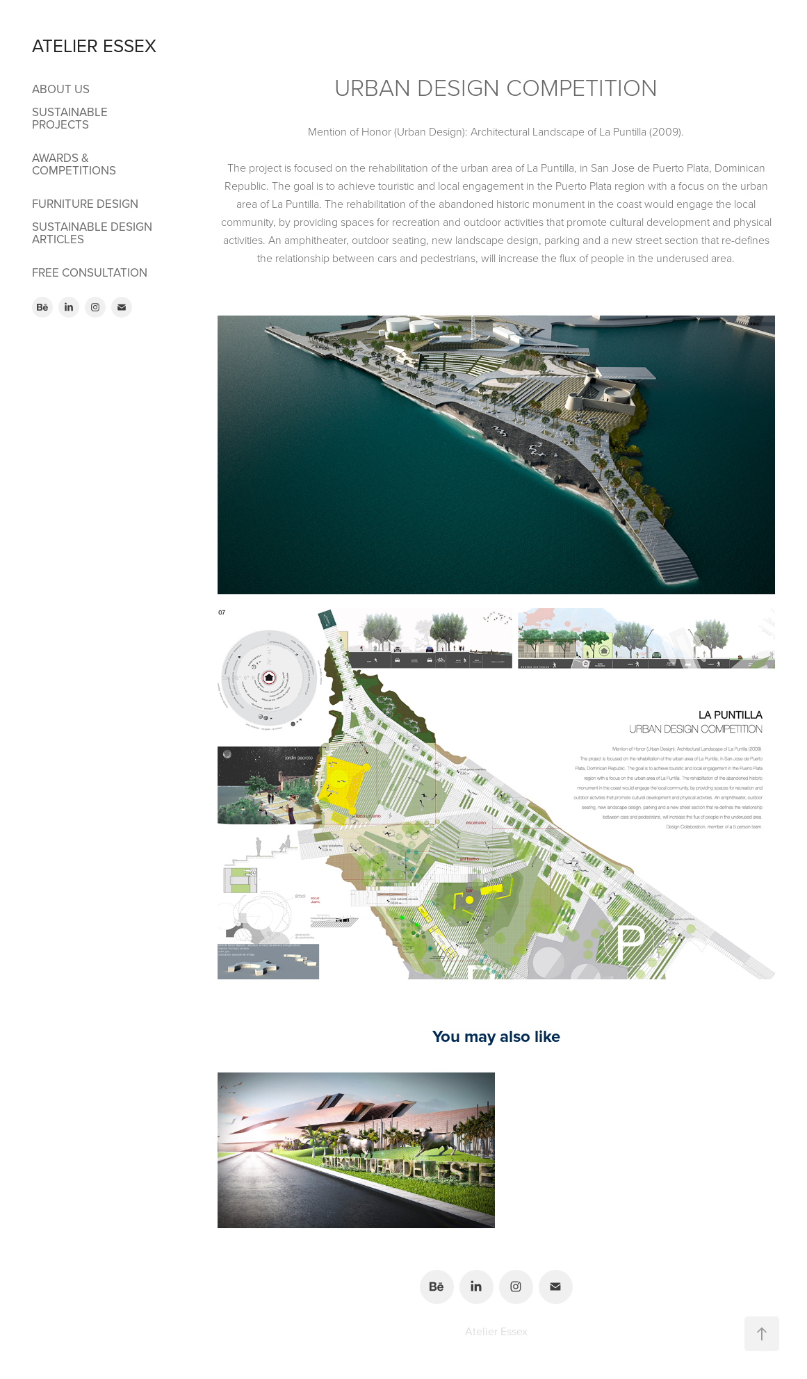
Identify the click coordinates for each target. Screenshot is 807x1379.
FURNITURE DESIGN (85, 203)
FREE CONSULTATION (89, 272)
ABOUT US (61, 89)
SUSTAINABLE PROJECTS (70, 118)
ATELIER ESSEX (94, 45)
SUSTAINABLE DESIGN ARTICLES (92, 232)
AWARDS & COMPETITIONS (74, 164)
